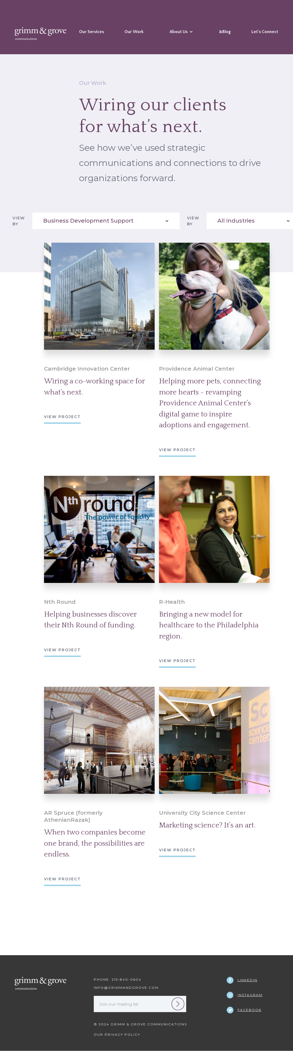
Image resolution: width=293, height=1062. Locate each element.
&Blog (225, 31)
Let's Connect (264, 31)
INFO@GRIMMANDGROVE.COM (126, 988)
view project (62, 416)
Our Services (91, 31)
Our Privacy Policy (117, 1034)
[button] (181, 36)
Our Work (134, 31)
